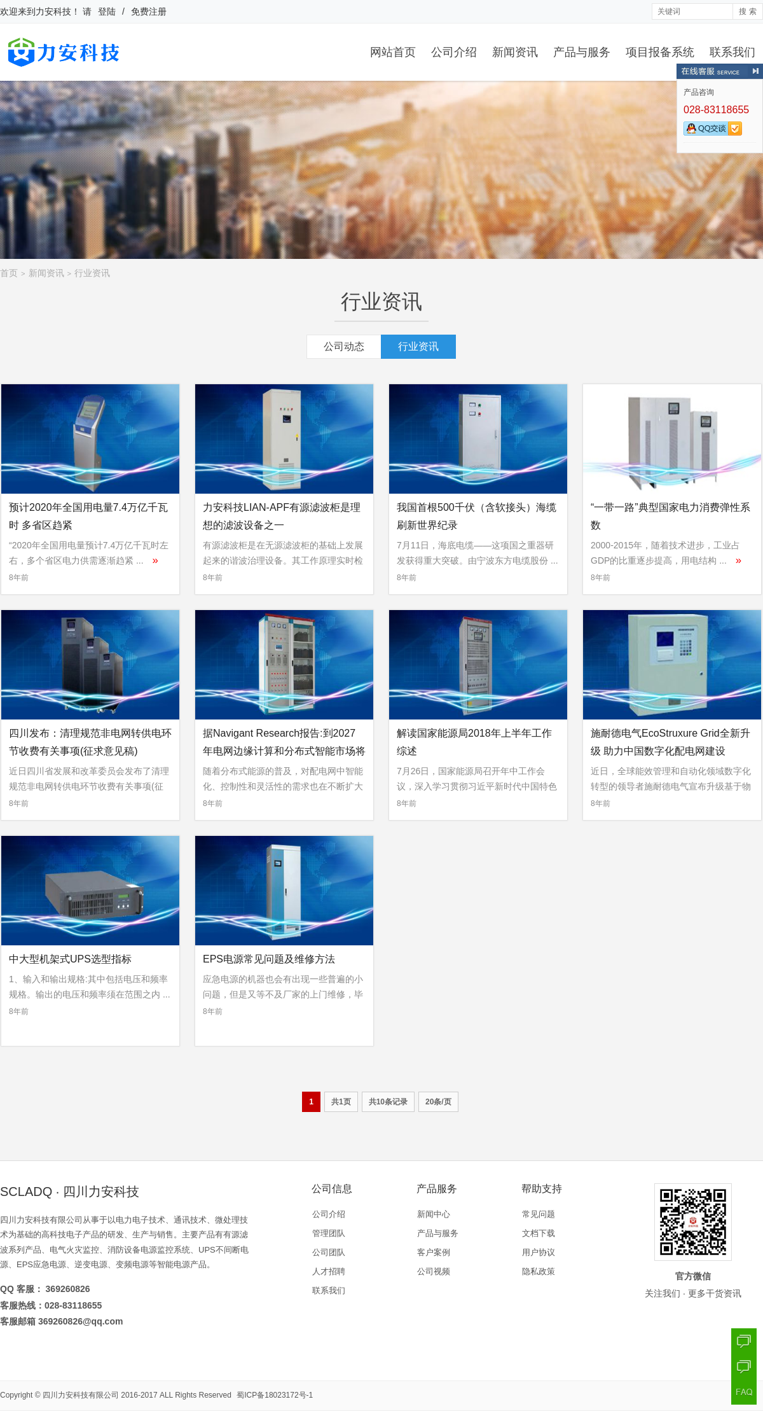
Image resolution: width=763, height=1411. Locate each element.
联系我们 (732, 52)
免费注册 (149, 11)
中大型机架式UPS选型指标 (70, 959)
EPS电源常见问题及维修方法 (269, 959)
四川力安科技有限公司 (81, 1395)
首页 (9, 273)
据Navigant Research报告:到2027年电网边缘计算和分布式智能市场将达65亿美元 (284, 751)
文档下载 (538, 1233)
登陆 (107, 11)
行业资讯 (92, 273)
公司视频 (433, 1271)
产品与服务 (581, 52)
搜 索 (747, 11)
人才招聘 (328, 1271)
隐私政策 (538, 1271)
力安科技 (53, 11)
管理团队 (328, 1233)
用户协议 (538, 1252)
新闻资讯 (515, 52)
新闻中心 (433, 1214)
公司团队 (328, 1252)
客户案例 (433, 1252)
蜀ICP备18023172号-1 (275, 1395)
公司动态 (344, 346)
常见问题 (538, 1214)
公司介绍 (454, 52)
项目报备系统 (660, 52)
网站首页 (393, 52)
